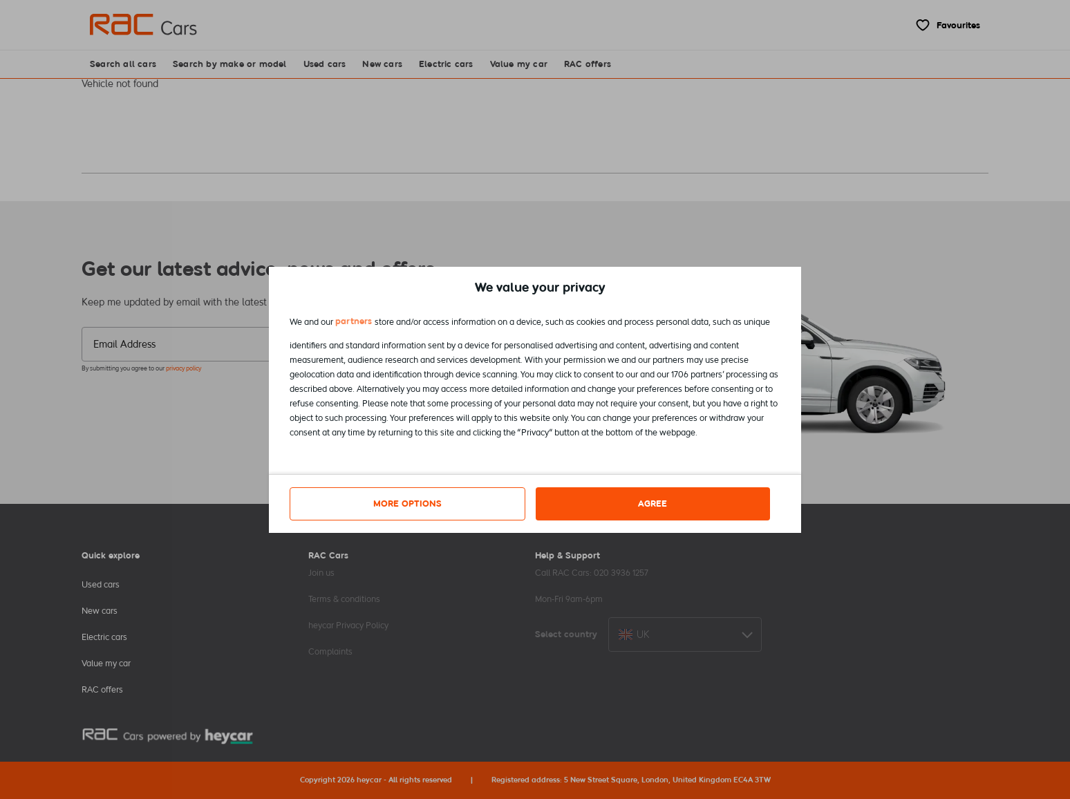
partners (354, 321)
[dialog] (535, 400)
